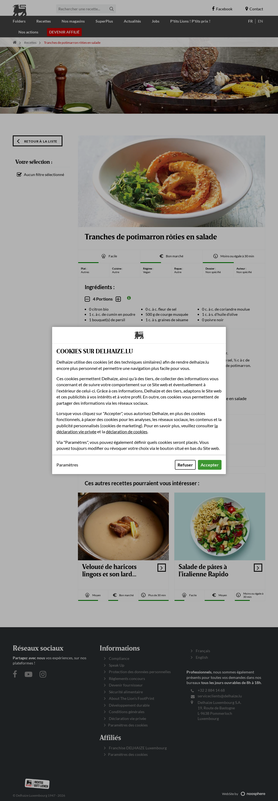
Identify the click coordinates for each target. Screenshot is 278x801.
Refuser (185, 464)
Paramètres (67, 465)
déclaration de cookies (126, 431)
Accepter (210, 464)
